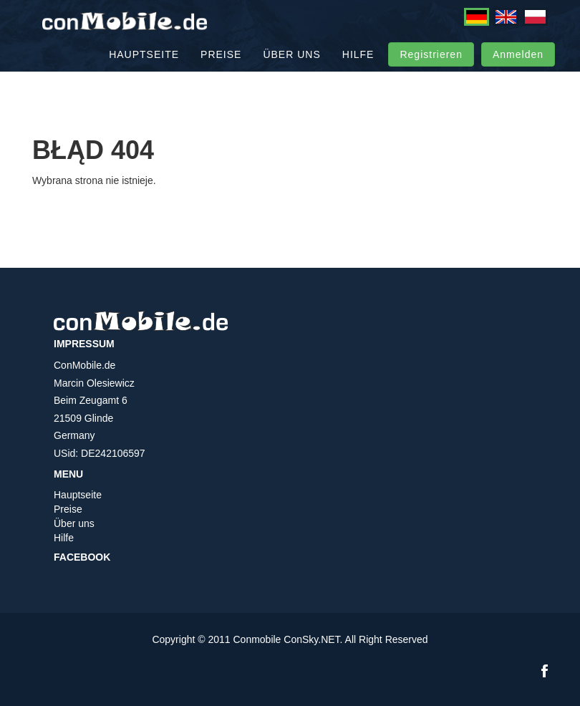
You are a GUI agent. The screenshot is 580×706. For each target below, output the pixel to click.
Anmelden (518, 71)
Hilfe (358, 71)
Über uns (291, 71)
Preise (220, 71)
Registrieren (431, 71)
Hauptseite (144, 71)
